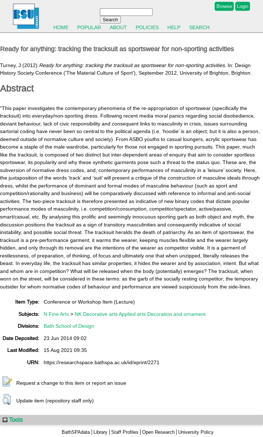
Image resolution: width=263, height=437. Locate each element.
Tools (13, 419)
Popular (89, 27)
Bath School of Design (69, 326)
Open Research (158, 432)
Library (100, 432)
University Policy (196, 432)
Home (61, 27)
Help (173, 27)
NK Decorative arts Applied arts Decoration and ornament (140, 314)
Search (199, 27)
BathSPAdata (76, 432)
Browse (224, 6)
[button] (7, 381)
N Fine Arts (56, 314)
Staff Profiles (125, 432)
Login (242, 6)
